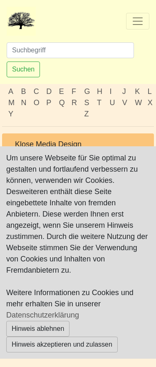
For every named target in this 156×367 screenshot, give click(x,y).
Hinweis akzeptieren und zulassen (62, 344)
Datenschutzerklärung (42, 315)
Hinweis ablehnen (38, 328)
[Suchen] (70, 50)
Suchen (23, 69)
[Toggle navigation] (137, 21)
